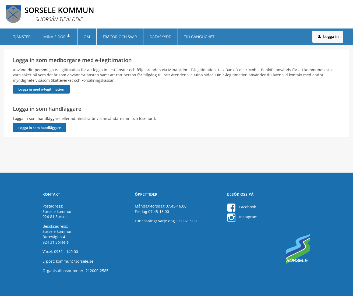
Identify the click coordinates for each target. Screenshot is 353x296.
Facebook (247, 206)
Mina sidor (57, 36)
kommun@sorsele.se (74, 261)
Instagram (248, 216)
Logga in (328, 36)
